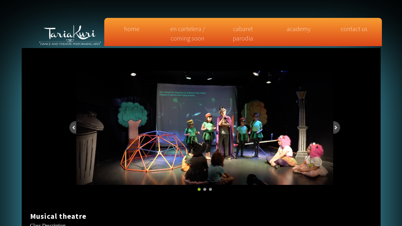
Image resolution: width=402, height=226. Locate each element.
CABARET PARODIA (243, 33)
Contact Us (354, 29)
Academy (298, 29)
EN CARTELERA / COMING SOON (187, 33)
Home (131, 29)
